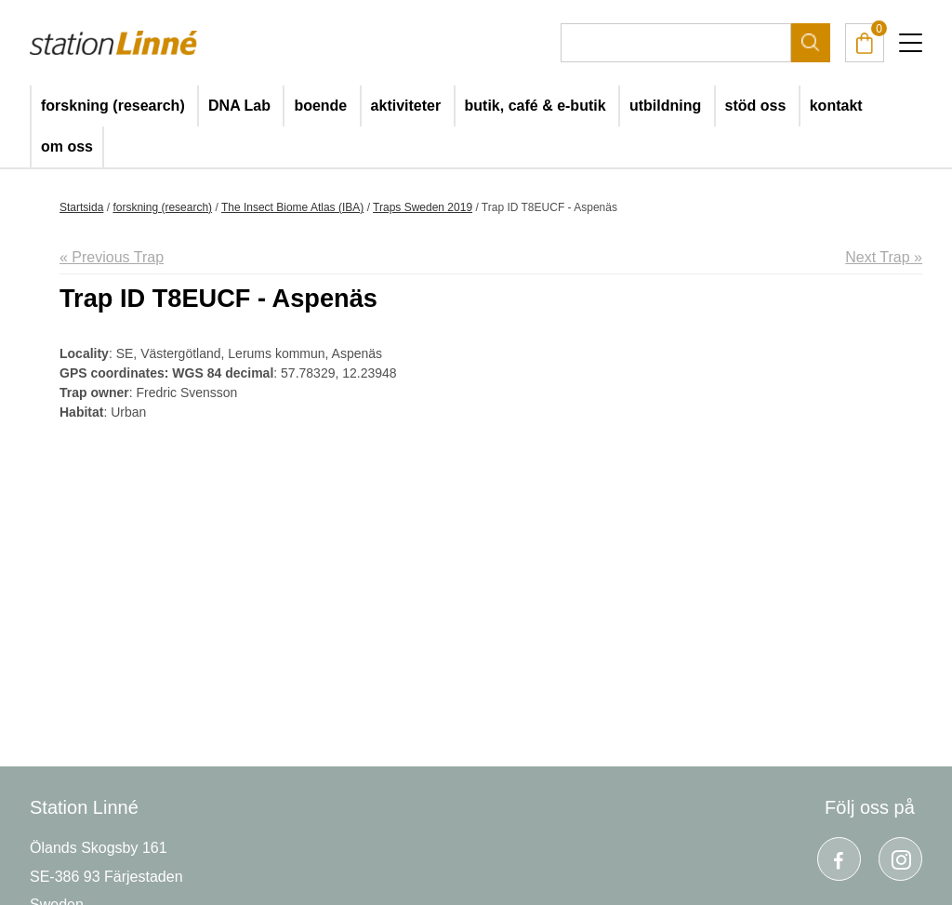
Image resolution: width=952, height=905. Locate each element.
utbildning (665, 105)
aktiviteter (406, 105)
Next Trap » (883, 257)
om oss (67, 146)
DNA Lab (239, 105)
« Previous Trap (112, 257)
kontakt (836, 105)
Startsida (81, 207)
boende (320, 105)
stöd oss (756, 105)
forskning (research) (113, 105)
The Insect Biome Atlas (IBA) (292, 207)
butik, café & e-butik (535, 105)
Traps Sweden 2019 (422, 207)
